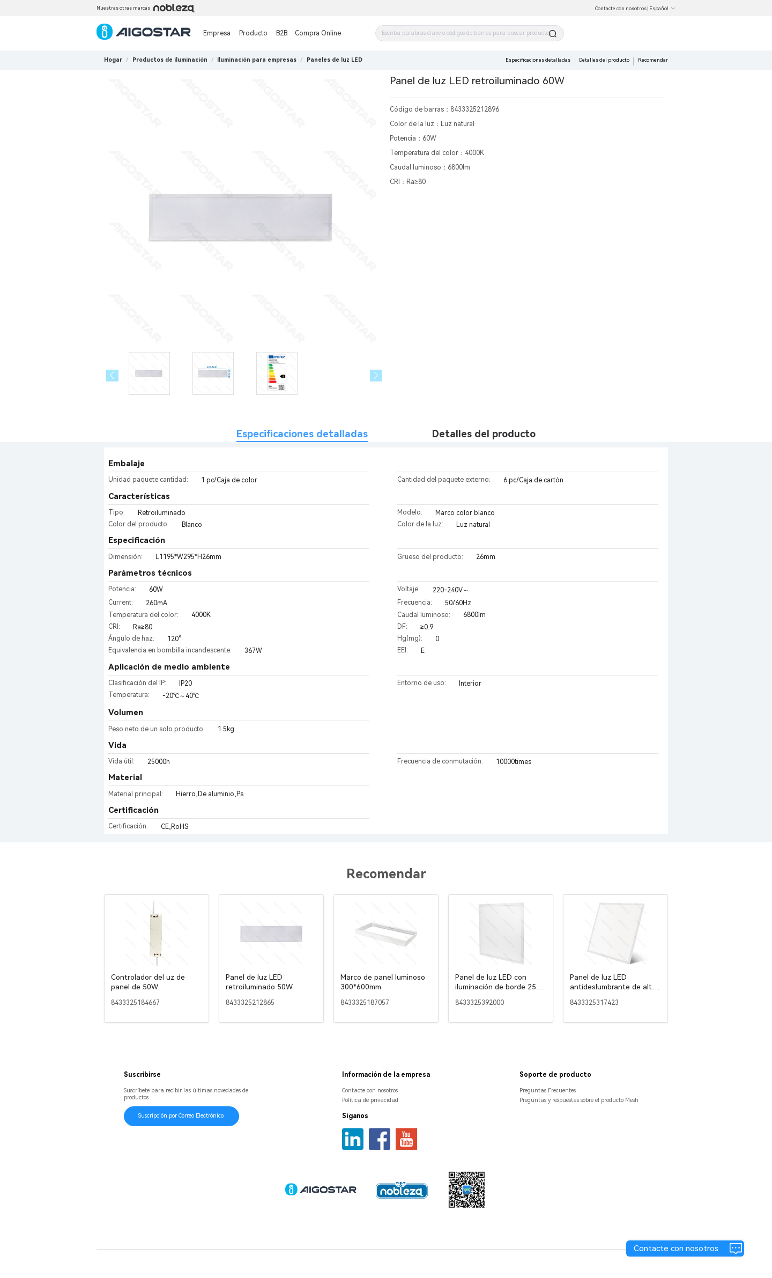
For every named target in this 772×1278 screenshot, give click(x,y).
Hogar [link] (113, 59)
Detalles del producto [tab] (484, 433)
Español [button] (662, 8)
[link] (169, 59)
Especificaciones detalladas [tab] (302, 433)
